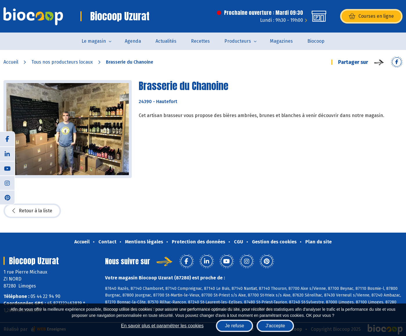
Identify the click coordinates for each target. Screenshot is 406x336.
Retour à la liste (32, 211)
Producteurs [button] (237, 41)
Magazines (281, 41)
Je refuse (234, 325)
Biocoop (315, 41)
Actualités (166, 41)
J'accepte (275, 325)
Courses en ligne (371, 16)
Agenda (133, 41)
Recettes (200, 41)
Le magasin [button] (94, 41)
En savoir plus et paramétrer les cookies (162, 325)
